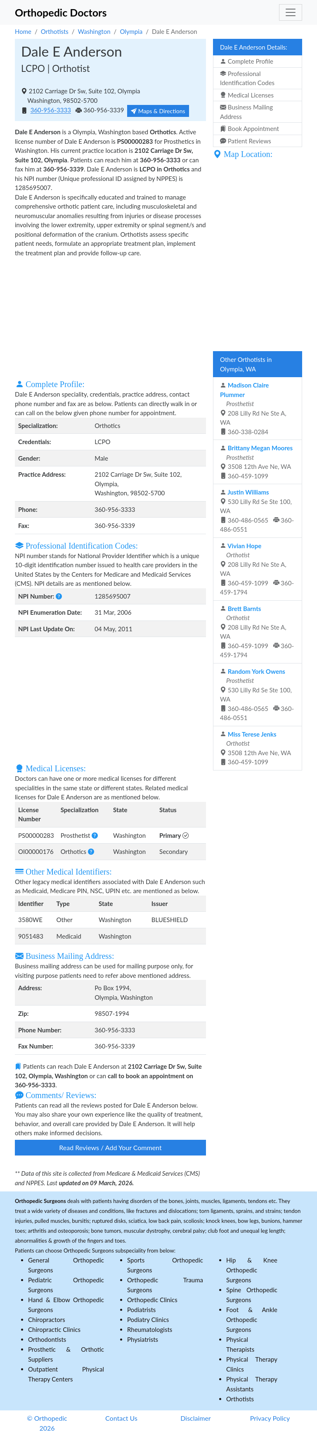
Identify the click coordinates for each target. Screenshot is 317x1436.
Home (23, 31)
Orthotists (55, 31)
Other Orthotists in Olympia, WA (246, 364)
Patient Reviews (245, 141)
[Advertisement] (110, 317)
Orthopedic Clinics (152, 1299)
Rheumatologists (149, 1329)
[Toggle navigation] (290, 12)
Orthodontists (47, 1339)
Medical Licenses (247, 95)
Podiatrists (141, 1309)
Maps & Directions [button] (158, 110)
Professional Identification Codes (247, 78)
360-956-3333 (51, 110)
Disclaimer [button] (195, 1418)
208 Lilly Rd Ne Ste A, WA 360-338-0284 (253, 408)
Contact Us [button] (121, 1418)
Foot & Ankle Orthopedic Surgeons (251, 1319)
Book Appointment (249, 128)
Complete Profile (246, 61)
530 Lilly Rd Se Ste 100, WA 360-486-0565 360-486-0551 (257, 510)
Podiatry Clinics (148, 1319)
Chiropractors (46, 1319)
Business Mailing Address (246, 111)
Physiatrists (142, 1339)
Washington (94, 31)
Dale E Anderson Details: (253, 47)
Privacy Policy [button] (270, 1418)
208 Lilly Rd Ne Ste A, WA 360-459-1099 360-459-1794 (257, 569)
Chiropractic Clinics (54, 1329)
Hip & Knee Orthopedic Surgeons (251, 1270)
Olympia (131, 31)
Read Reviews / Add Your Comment (110, 1147)
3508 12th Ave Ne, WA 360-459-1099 (256, 462)
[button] (59, 596)
